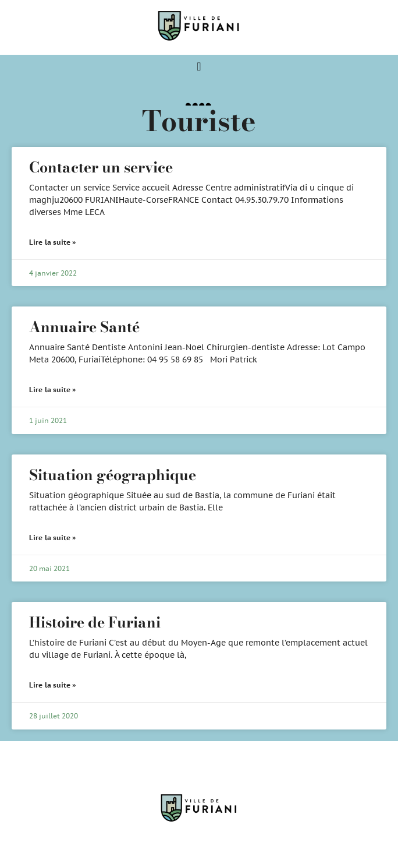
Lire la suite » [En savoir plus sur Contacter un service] (52, 242)
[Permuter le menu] (199, 66)
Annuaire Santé (84, 327)
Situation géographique (112, 475)
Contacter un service (101, 167)
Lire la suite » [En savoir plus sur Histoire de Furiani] (52, 685)
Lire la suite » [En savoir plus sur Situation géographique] (52, 537)
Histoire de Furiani (95, 622)
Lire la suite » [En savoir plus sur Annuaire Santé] (52, 389)
